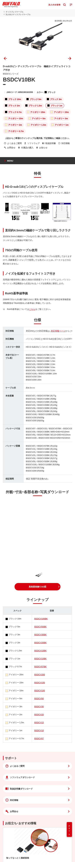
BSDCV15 (39, 722)
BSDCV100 (39, 690)
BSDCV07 (39, 738)
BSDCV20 (39, 714)
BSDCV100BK (41, 618)
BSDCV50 (39, 698)
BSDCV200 (39, 674)
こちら (32, 309)
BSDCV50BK (40, 626)
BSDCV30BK (40, 634)
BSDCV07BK (40, 666)
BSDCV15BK (40, 650)
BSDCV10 (39, 730)
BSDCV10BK (40, 658)
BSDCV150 (39, 682)
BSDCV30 (39, 706)
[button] (37, 586)
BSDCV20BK (40, 642)
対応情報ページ (58, 330)
